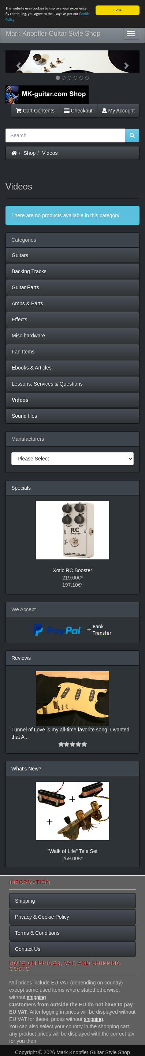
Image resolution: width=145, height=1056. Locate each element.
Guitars (20, 255)
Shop (30, 153)
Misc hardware (28, 335)
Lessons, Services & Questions (47, 384)
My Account (118, 111)
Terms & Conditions (37, 933)
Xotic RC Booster (72, 570)
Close (118, 10)
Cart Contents (35, 111)
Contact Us (27, 949)
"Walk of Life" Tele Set (73, 851)
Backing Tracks (29, 271)
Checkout (78, 111)
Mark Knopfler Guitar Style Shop (53, 33)
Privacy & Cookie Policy (42, 917)
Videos (50, 153)
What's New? (26, 769)
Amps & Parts (27, 303)
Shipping (25, 901)
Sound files (24, 416)
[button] (15, 61)
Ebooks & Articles (32, 368)
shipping (36, 997)
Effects (19, 319)
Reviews (21, 658)
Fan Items (23, 352)
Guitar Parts (25, 287)
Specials (21, 488)
